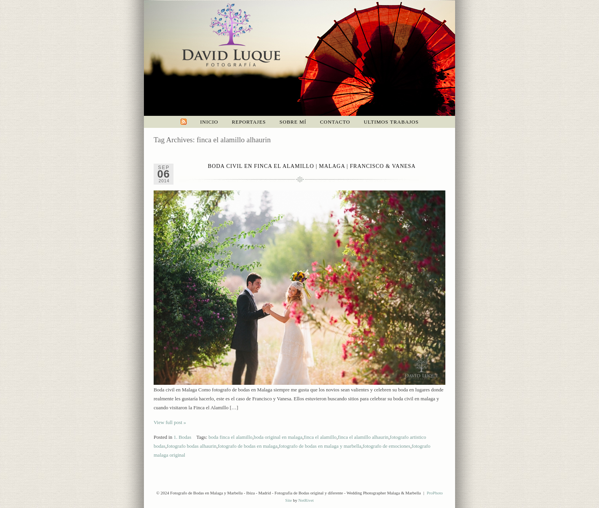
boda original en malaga (278, 437)
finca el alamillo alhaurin (363, 437)
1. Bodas (182, 437)
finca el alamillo (320, 437)
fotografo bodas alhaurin (192, 446)
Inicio (209, 121)
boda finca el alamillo (230, 437)
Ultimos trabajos (391, 121)
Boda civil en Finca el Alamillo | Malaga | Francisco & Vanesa (311, 166)
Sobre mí (293, 121)
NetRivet (306, 500)
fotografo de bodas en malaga (248, 446)
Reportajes (249, 121)
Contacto (335, 121)
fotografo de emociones (386, 446)
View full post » (170, 422)
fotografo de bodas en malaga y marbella (320, 446)
